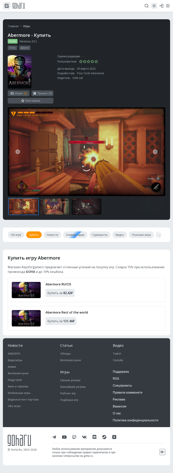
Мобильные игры (19, 393)
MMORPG (14, 353)
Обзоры (65, 353)
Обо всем (14, 406)
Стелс (12, 47)
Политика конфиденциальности (135, 420)
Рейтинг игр (68, 393)
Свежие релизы (70, 380)
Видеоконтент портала (23, 399)
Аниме (12, 366)
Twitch (117, 353)
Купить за (60, 293)
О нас (117, 413)
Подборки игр (69, 400)
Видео (118, 345)
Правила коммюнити (128, 392)
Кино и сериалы (18, 386)
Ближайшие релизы (73, 387)
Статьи (66, 345)
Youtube (118, 360)
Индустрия (15, 380)
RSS (116, 378)
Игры (26, 26)
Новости (15, 345)
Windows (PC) (28, 41)
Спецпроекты (122, 385)
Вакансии (120, 406)
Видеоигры (15, 360)
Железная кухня (18, 373)
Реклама (119, 399)
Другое (25, 47)
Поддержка (121, 371)
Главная (13, 26)
